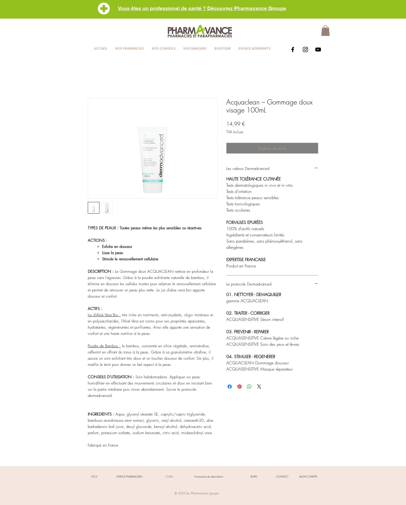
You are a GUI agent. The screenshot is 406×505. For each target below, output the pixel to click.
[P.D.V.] (94, 476)
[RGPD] (254, 476)
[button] (325, 30)
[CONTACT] (282, 476)
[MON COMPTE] (308, 476)
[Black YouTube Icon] (318, 49)
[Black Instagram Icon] (305, 49)
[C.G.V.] (169, 476)
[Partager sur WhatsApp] (249, 386)
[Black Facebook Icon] (292, 49)
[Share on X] (259, 386)
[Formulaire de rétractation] (208, 476)
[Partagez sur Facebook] (230, 386)
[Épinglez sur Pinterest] (239, 386)
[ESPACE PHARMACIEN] (129, 476)
